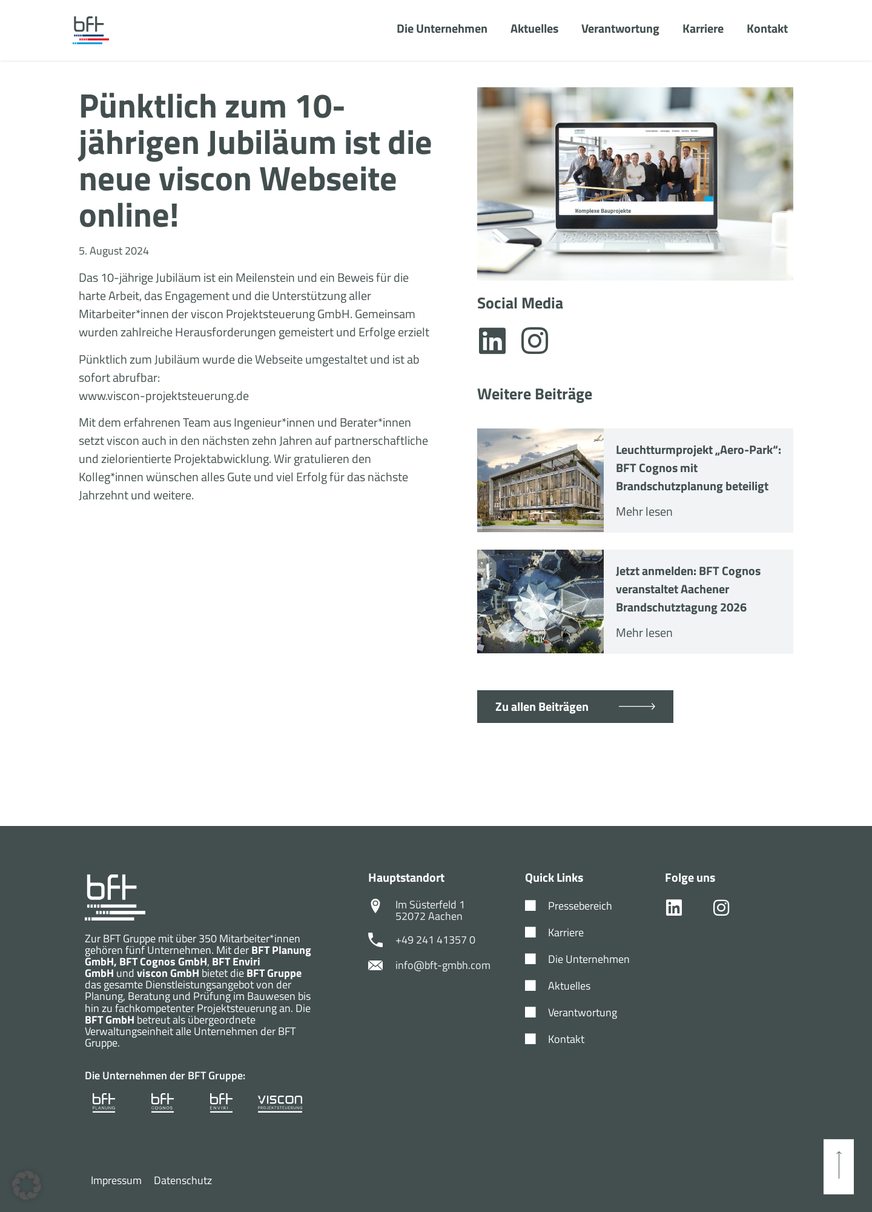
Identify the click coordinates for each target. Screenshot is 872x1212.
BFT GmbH (109, 1019)
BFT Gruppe (274, 973)
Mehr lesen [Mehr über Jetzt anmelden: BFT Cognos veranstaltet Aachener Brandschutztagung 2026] (644, 632)
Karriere (703, 29)
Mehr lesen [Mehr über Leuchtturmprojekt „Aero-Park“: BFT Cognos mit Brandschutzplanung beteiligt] (644, 511)
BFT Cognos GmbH (163, 961)
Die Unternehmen (442, 29)
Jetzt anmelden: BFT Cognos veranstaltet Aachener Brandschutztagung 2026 (688, 588)
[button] (26, 1185)
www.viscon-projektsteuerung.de (164, 395)
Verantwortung (620, 29)
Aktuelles (534, 29)
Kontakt (767, 29)
